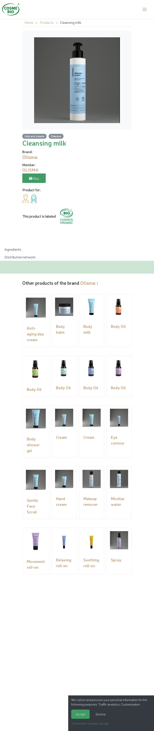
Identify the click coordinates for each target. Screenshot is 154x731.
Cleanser (56, 136)
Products (47, 22)
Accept (80, 714)
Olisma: (88, 283)
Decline (101, 714)
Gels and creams (34, 136)
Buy (34, 178)
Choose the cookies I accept (90, 723)
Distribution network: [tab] (20, 257)
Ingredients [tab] (13, 249)
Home (28, 22)
